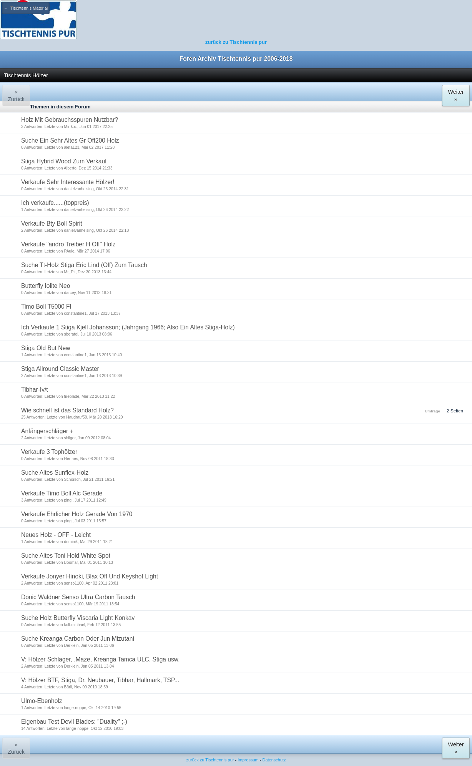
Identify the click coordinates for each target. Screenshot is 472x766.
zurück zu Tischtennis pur (236, 42)
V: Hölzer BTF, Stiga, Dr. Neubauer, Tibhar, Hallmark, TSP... (100, 680)
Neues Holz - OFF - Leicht (56, 535)
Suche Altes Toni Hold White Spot (65, 555)
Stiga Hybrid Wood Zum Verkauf (63, 161)
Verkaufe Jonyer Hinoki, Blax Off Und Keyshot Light (89, 576)
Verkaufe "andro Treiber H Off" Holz (68, 244)
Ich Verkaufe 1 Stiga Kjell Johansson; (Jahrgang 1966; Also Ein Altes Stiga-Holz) (128, 327)
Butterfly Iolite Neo (45, 285)
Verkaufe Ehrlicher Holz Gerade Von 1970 (77, 514)
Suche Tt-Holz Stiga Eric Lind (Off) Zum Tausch (84, 265)
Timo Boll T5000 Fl (46, 306)
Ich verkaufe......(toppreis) (55, 202)
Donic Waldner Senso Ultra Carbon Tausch (78, 597)
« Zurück (16, 95)
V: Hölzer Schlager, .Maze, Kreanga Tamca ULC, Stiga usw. (100, 659)
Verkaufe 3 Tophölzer (49, 452)
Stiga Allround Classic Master (60, 369)
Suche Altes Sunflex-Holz (54, 472)
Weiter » (456, 95)
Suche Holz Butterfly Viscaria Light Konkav (78, 618)
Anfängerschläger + (47, 431)
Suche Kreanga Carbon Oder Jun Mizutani (77, 638)
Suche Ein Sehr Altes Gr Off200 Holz (70, 140)
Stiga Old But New (45, 348)
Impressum (248, 760)
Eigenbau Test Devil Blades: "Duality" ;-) (74, 721)
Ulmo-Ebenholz (41, 701)
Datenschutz (274, 760)
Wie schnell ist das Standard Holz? (67, 410)
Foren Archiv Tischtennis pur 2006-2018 (236, 58)
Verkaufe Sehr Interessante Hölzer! (68, 182)
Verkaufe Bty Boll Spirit (51, 223)
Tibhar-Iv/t (34, 389)
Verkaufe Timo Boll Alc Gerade (62, 493)
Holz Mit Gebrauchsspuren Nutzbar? (69, 119)
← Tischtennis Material (26, 8)
